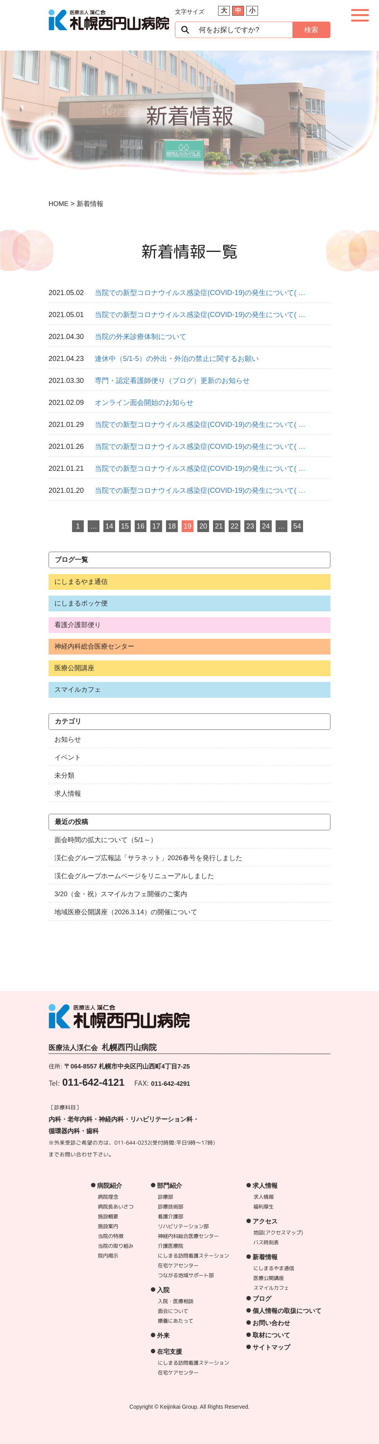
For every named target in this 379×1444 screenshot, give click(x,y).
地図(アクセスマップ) (278, 1232)
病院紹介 (109, 1185)
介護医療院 (170, 1245)
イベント (67, 757)
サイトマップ (271, 1347)
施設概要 (108, 1216)
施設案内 (108, 1226)
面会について (173, 1311)
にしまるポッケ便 (81, 603)
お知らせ (67, 739)
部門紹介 (169, 1185)
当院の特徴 (110, 1236)
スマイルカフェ (77, 689)
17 (156, 526)
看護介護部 (170, 1216)
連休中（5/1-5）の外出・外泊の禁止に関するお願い (177, 359)
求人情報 (67, 793)
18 (172, 526)
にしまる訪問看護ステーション (193, 1255)
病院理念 (108, 1196)
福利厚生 (263, 1206)
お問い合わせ (271, 1323)
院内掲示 (108, 1255)
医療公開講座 (74, 668)
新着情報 (265, 1257)
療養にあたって (175, 1320)
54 (297, 526)
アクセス (265, 1221)
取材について (271, 1335)
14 (109, 526)
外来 (163, 1335)
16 (140, 526)
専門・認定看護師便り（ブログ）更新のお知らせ (172, 381)
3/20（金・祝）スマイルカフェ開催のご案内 (120, 894)
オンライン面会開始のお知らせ (144, 403)
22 (234, 526)
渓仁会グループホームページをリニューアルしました (134, 876)
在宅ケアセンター (178, 1265)
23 (250, 526)
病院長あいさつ (116, 1206)
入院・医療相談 (175, 1301)
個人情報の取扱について (287, 1310)
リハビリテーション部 (183, 1226)
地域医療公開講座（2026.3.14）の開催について (125, 912)
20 (203, 526)
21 (219, 526)
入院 (163, 1290)
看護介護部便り (77, 625)
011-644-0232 (132, 1142)
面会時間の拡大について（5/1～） (105, 840)
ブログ (262, 1298)
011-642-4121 (93, 1081)
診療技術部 (170, 1206)
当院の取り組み (116, 1245)
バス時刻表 (266, 1242)
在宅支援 (169, 1351)
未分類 (64, 775)
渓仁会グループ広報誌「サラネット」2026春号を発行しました (148, 858)
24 (266, 526)
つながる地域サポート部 (186, 1275)
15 (125, 526)
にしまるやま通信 (81, 581)
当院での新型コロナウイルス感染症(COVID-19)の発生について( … (200, 293)
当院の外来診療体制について (140, 337)
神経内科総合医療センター (94, 646)
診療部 (165, 1196)
